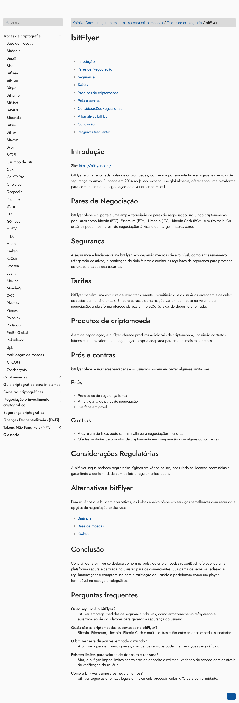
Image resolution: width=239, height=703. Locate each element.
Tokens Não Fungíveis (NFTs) (27, 427)
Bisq (10, 65)
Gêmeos (13, 221)
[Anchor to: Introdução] (110, 151)
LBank (11, 273)
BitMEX (12, 110)
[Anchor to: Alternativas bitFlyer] (139, 488)
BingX (11, 58)
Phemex (13, 303)
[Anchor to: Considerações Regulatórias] (164, 453)
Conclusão (86, 124)
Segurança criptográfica (23, 412)
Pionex (12, 310)
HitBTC (12, 229)
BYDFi (11, 154)
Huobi (12, 243)
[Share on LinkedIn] (91, 50)
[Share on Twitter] (83, 50)
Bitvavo (12, 140)
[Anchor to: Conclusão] (110, 549)
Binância (14, 51)
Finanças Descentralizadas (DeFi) (31, 420)
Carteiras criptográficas (23, 392)
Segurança (86, 77)
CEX (10, 169)
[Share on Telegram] (115, 50)
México (13, 280)
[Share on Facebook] (75, 50)
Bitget (11, 88)
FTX (9, 214)
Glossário (11, 435)
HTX (10, 236)
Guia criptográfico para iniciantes (31, 384)
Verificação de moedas (25, 355)
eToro (11, 206)
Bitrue (11, 125)
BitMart (12, 103)
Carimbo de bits (19, 162)
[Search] (33, 22)
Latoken (13, 266)
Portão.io (14, 325)
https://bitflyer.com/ (95, 165)
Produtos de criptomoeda (98, 93)
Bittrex (11, 132)
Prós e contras (89, 100)
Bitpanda (14, 117)
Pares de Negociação (95, 69)
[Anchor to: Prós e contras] (121, 355)
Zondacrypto (17, 369)
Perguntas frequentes (94, 132)
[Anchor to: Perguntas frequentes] (143, 595)
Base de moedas (20, 43)
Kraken (12, 251)
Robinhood (15, 340)
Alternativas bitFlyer (93, 116)
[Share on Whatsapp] (107, 50)
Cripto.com (16, 184)
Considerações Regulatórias (100, 108)
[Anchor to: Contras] (96, 420)
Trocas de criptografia (22, 36)
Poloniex (13, 318)
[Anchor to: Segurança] (110, 241)
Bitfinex (12, 73)
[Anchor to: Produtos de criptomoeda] (156, 320)
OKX (10, 295)
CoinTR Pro (15, 177)
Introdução (86, 61)
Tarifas (83, 85)
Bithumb (13, 95)
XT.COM (13, 362)
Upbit (11, 347)
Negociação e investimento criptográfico (26, 402)
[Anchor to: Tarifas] (97, 281)
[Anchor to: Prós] (87, 382)
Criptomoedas (15, 377)
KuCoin (12, 258)
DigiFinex (14, 199)
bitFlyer (12, 80)
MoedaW (14, 288)
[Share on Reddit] (99, 50)
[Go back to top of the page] (231, 696)
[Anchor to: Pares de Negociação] (144, 201)
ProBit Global (17, 332)
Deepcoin (14, 192)
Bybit (11, 147)
